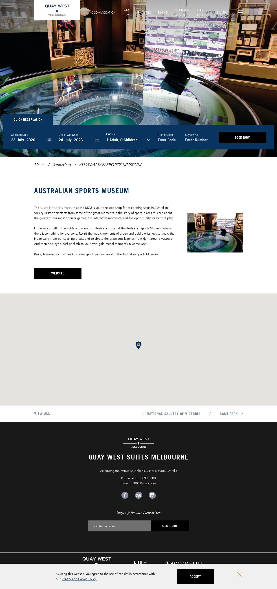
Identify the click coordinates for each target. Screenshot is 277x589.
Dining (163, 12)
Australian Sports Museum (57, 207)
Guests (110, 134)
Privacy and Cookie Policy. (79, 579)
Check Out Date (68, 134)
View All (42, 413)
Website (66, 274)
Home (39, 164)
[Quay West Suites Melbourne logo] (57, 10)
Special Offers (202, 12)
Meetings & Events (182, 12)
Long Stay (126, 12)
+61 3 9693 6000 (144, 478)
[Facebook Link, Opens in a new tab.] (124, 495)
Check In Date (19, 134)
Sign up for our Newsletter (138, 512)
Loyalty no (191, 134)
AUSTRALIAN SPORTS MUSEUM (110, 164)
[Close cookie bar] (239, 574)
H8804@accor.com (143, 483)
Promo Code (165, 134)
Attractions (62, 164)
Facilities (144, 12)
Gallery (222, 12)
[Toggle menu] (240, 12)
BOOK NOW (242, 137)
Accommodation (102, 12)
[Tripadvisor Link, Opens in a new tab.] (138, 495)
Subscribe (170, 526)
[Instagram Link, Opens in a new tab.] (152, 495)
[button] (138, 345)
